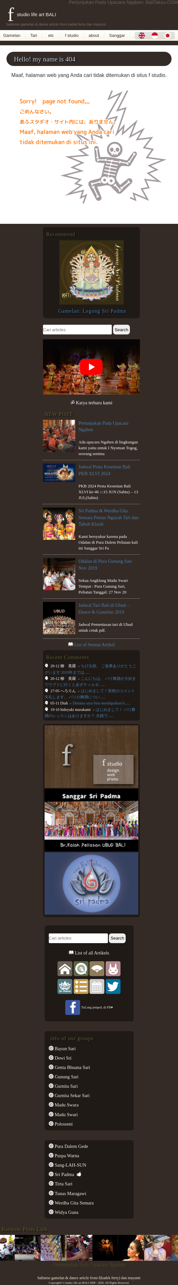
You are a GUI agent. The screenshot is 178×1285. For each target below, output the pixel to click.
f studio (72, 35)
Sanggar (117, 35)
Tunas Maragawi (70, 1193)
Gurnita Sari (66, 1086)
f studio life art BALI (31, 14)
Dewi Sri (63, 1058)
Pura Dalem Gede (71, 1146)
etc (51, 35)
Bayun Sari (65, 1048)
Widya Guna (66, 1212)
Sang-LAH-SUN (70, 1165)
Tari (33, 35)
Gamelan (11, 35)
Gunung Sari (66, 1076)
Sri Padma (64, 1174)
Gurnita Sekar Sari (72, 1095)
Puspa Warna (66, 1155)
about (94, 35)
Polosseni (63, 1124)
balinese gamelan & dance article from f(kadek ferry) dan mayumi (88, 1278)
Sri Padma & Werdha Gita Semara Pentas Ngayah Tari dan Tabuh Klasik (109, 517)
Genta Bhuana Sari (72, 1067)
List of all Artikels (91, 952)
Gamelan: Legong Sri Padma (92, 311)
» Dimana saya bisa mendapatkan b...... (100, 703)
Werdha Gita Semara (74, 1202)
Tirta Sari (63, 1183)
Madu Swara (66, 1104)
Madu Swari (66, 1114)
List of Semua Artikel (94, 644)
